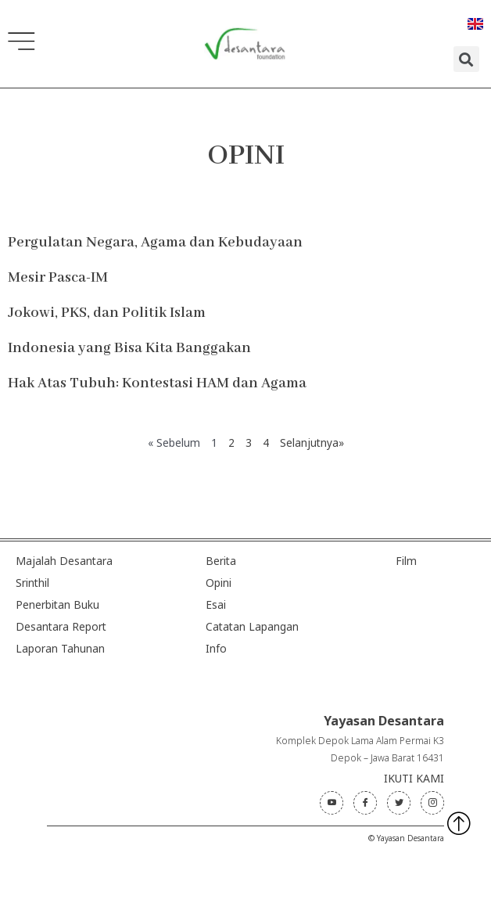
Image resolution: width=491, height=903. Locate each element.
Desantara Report (61, 626)
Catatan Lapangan (252, 626)
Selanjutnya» (312, 442)
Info (216, 648)
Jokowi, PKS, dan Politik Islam (107, 313)
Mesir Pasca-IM (58, 277)
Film (406, 560)
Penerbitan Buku (57, 604)
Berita (221, 560)
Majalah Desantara (64, 560)
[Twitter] (398, 803)
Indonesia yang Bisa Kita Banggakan (129, 348)
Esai (216, 604)
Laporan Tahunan (60, 648)
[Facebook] (365, 803)
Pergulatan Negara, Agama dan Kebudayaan (155, 242)
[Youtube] (331, 803)
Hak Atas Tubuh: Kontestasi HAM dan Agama (157, 383)
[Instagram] (432, 803)
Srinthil (32, 582)
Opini (218, 582)
